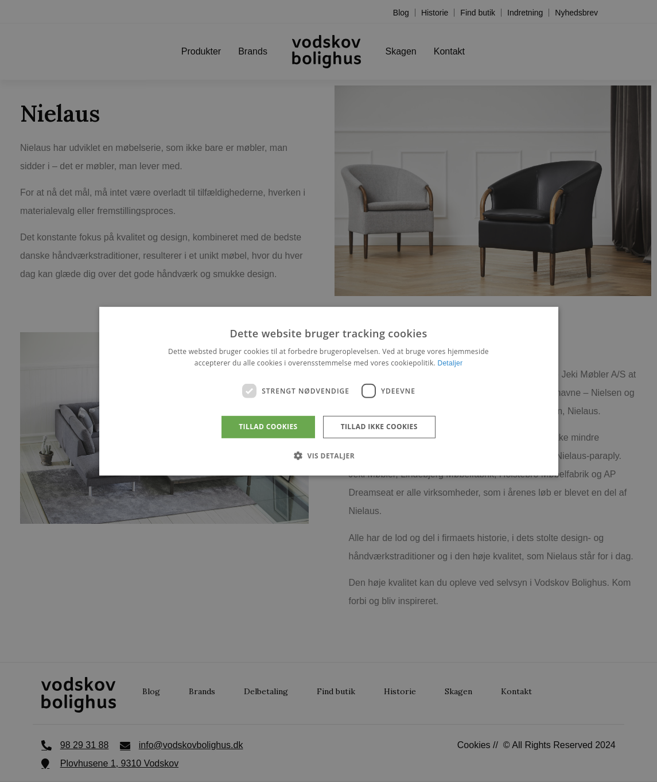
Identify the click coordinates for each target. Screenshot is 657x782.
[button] (328, 455)
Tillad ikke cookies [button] (379, 426)
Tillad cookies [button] (268, 426)
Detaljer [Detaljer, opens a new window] (449, 363)
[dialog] (328, 391)
